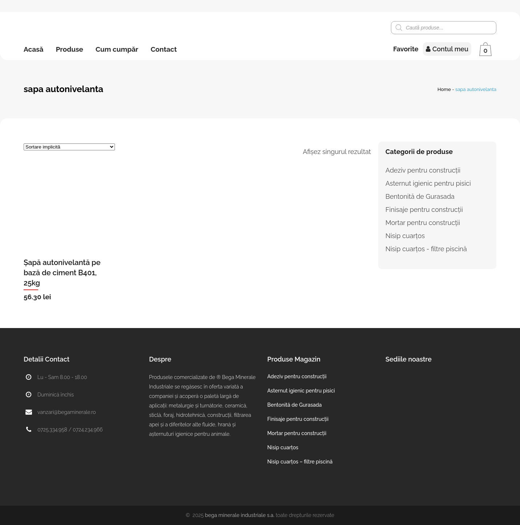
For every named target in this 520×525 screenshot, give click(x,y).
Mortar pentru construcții (422, 222)
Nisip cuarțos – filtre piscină (299, 462)
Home (444, 89)
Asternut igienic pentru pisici (428, 183)
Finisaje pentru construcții (424, 209)
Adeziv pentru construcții (422, 170)
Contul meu (447, 49)
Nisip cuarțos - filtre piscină (426, 249)
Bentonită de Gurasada (420, 196)
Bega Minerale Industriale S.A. (240, 515)
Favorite (405, 49)
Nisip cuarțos (405, 236)
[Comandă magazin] (69, 146)
